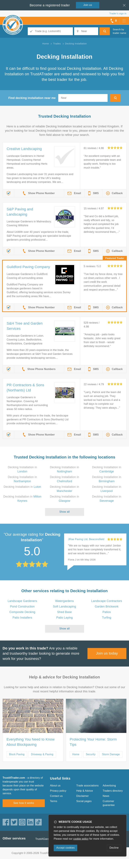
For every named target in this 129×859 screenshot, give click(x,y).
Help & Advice (84, 790)
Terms (53, 801)
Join (87, 5)
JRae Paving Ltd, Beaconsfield (86, 539)
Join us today (107, 653)
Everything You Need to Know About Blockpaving (30, 742)
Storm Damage (111, 754)
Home (75, 754)
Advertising (109, 785)
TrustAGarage (43, 839)
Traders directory (113, 790)
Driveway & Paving (42, 754)
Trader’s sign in (117, 13)
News (106, 796)
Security (90, 754)
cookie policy (81, 838)
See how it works (23, 803)
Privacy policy (58, 790)
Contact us (56, 796)
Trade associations (87, 785)
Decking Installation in (22, 486)
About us (55, 785)
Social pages (84, 801)
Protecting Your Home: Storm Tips (93, 742)
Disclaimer (82, 796)
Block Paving (17, 754)
